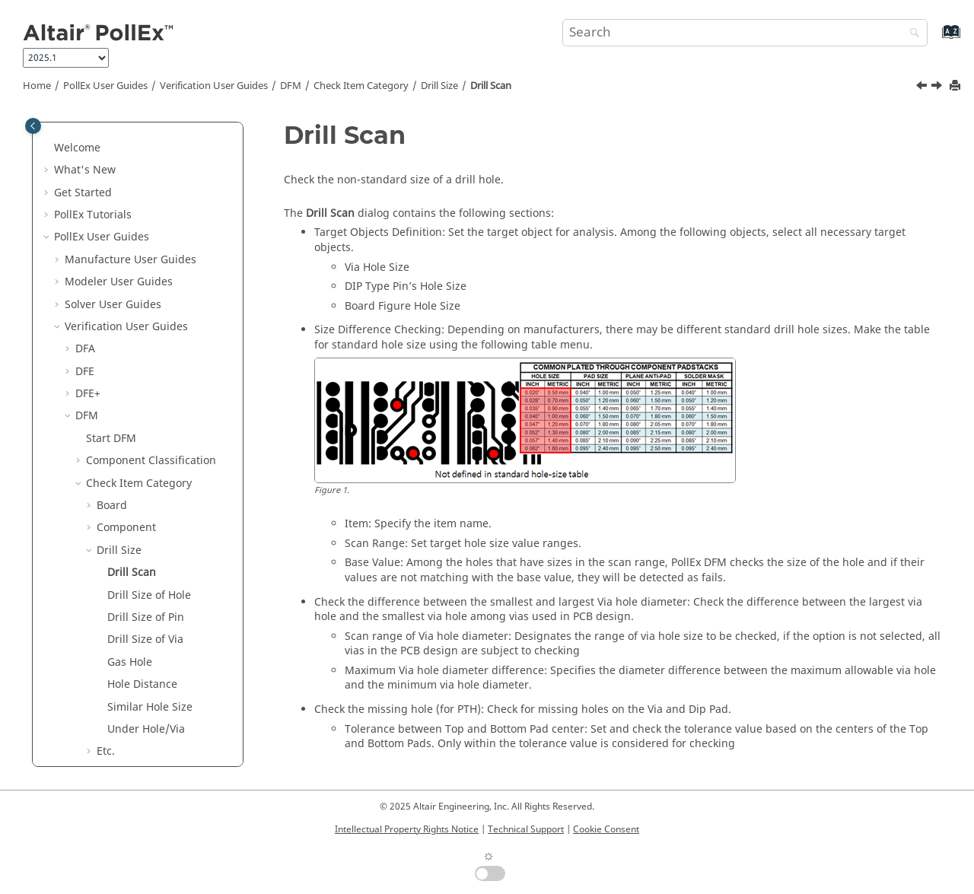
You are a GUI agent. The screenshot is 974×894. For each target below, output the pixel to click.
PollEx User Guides (105, 86)
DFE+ (87, 154)
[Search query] (745, 32)
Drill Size (439, 86)
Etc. (106, 512)
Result (102, 758)
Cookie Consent (606, 829)
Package (117, 579)
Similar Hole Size (150, 468)
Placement (123, 646)
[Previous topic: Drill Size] (923, 87)
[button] (69, 132)
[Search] (911, 34)
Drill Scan (490, 86)
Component (126, 288)
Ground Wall (129, 557)
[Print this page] (956, 86)
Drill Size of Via (145, 400)
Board (112, 266)
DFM (290, 86)
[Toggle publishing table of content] (33, 126)
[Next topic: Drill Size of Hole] (938, 87)
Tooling (116, 713)
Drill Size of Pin (145, 378)
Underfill (119, 735)
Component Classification (151, 221)
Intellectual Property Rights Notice (407, 829)
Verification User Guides (214, 86)
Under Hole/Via (146, 490)
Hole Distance (142, 445)
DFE (84, 132)
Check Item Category (361, 86)
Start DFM (111, 199)
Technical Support (526, 829)
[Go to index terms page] (935, 39)
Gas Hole (129, 423)
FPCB (109, 534)
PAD (107, 601)
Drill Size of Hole (149, 356)
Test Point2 (125, 690)
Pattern (115, 624)
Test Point (122, 668)
